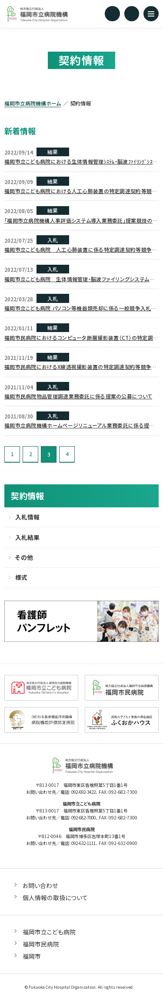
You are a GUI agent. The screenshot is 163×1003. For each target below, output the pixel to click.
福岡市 (32, 958)
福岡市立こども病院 (49, 934)
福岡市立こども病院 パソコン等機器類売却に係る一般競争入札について (80, 309)
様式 (21, 579)
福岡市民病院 (41, 946)
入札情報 (27, 518)
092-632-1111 (83, 845)
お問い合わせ (40, 887)
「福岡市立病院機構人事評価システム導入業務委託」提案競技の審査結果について (81, 221)
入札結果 (27, 539)
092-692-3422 (83, 795)
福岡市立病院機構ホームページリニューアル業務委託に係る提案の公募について (79, 427)
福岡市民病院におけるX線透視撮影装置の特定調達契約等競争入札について (80, 368)
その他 (24, 559)
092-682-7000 (83, 820)
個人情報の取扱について (55, 899)
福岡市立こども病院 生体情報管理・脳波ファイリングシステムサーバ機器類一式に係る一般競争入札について (79, 280)
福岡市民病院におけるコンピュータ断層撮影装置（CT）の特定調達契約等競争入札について (81, 339)
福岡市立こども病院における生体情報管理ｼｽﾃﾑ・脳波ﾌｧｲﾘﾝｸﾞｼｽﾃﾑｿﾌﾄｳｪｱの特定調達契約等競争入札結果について (81, 162)
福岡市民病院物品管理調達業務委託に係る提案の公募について (78, 397)
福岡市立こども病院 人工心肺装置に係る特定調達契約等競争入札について (80, 250)
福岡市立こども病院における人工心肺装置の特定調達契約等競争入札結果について (80, 191)
